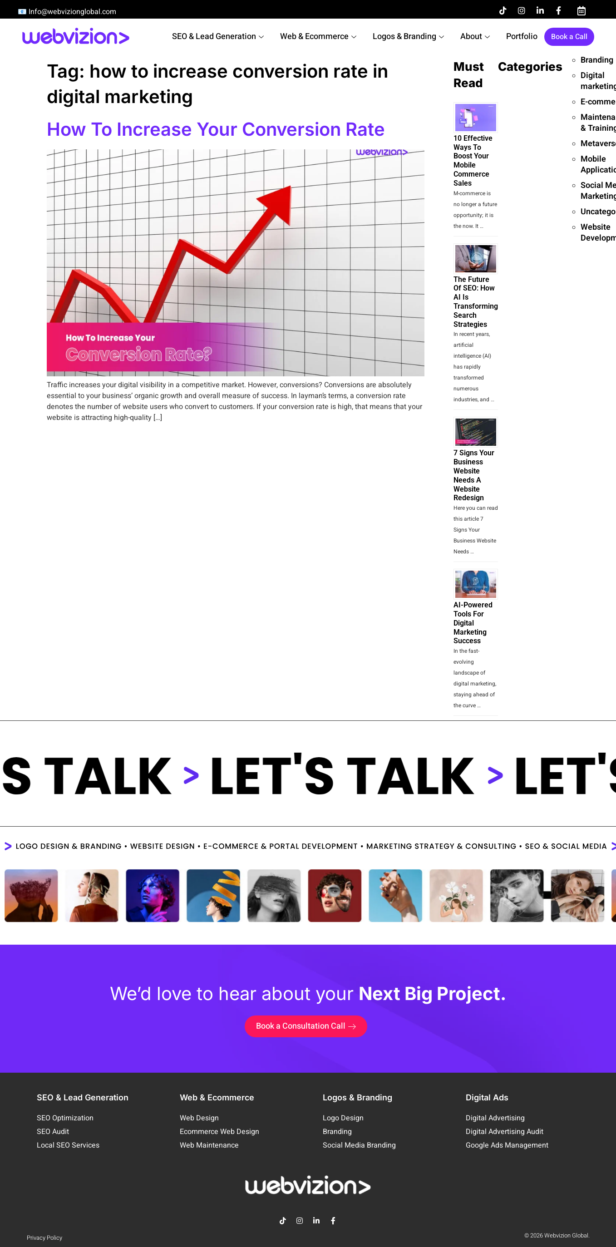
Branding (597, 60)
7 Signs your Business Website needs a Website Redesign (473, 475)
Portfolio (521, 36)
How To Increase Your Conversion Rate (216, 129)
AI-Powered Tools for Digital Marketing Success (473, 623)
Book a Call (569, 36)
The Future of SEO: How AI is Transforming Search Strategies (475, 302)
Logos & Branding (408, 36)
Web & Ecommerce (318, 36)
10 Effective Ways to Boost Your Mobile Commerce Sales (473, 160)
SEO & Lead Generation (218, 36)
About (475, 36)
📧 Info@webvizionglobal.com (67, 11)
